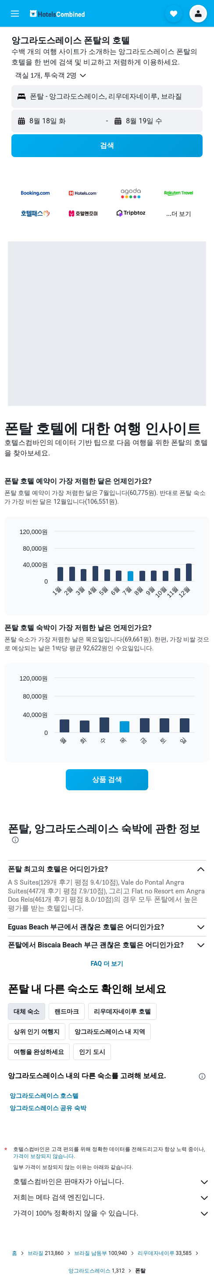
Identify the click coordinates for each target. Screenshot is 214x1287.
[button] (15, 13)
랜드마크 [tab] (66, 1011)
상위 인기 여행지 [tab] (37, 1031)
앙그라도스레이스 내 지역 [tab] (110, 1031)
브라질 (35, 1253)
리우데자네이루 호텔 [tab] (122, 1011)
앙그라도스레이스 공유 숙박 (48, 1107)
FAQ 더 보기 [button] (107, 963)
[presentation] (15, 840)
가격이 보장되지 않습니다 (43, 1156)
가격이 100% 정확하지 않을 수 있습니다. (111, 1213)
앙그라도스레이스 (89, 1271)
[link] (107, 779)
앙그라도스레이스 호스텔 (44, 1095)
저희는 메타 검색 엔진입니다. (111, 1198)
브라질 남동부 (90, 1253)
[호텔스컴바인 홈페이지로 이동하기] (57, 13)
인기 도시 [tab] (92, 1051)
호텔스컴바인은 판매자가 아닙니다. (111, 1182)
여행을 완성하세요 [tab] (39, 1051)
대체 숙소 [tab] (26, 1011)
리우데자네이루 (156, 1253)
